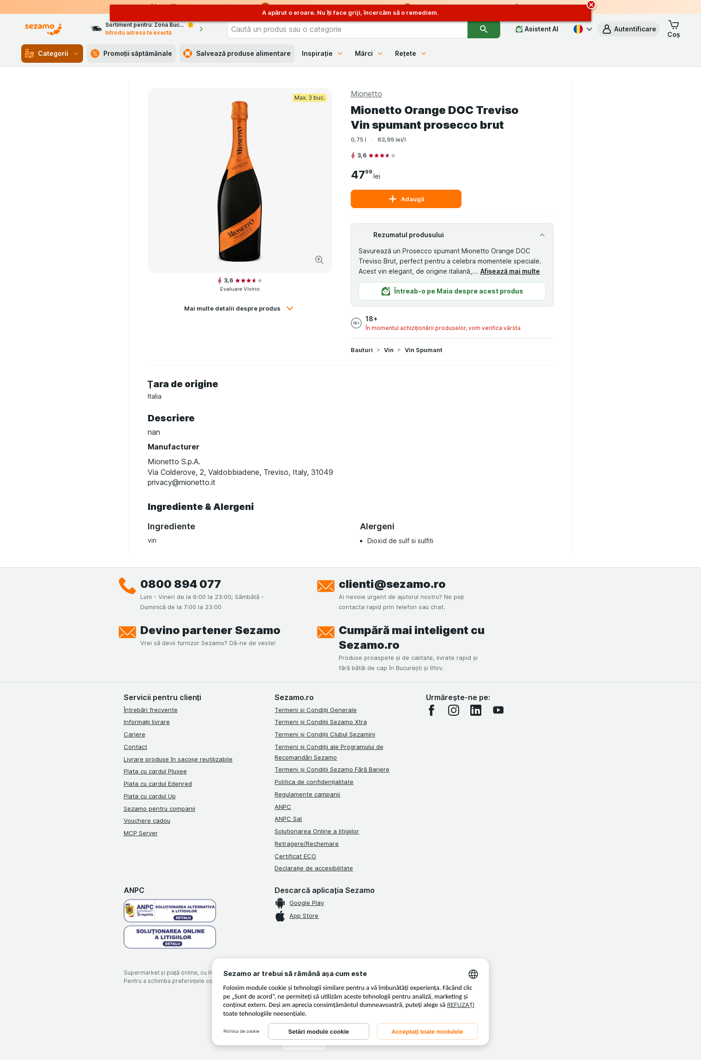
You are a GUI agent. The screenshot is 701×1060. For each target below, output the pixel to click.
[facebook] (431, 710)
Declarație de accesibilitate (314, 868)
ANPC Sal (288, 818)
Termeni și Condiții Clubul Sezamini (325, 734)
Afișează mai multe (510, 271)
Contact (135, 746)
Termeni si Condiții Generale (316, 709)
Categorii (52, 53)
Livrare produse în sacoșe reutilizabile (178, 759)
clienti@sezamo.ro (392, 584)
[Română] (582, 29)
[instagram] (453, 710)
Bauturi (362, 349)
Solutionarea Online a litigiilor (317, 831)
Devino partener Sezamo (210, 630)
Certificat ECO (295, 856)
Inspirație (323, 53)
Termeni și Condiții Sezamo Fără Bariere (332, 769)
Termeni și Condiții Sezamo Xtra (320, 721)
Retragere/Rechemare (307, 843)
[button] (629, 29)
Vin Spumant (424, 349)
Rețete (411, 53)
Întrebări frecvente (151, 709)
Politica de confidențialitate (314, 781)
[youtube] (497, 710)
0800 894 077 (180, 584)
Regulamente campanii (307, 794)
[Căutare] (483, 29)
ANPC (283, 806)
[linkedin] (475, 710)
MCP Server (141, 833)
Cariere (134, 734)
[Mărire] (319, 259)
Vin (389, 349)
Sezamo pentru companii (159, 808)
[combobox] (347, 29)
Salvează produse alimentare (237, 53)
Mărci (369, 53)
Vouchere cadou (147, 820)
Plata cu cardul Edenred (158, 783)
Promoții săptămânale (131, 53)
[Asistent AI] (537, 29)
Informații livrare (147, 721)
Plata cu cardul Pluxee (155, 771)
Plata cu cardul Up (150, 796)
